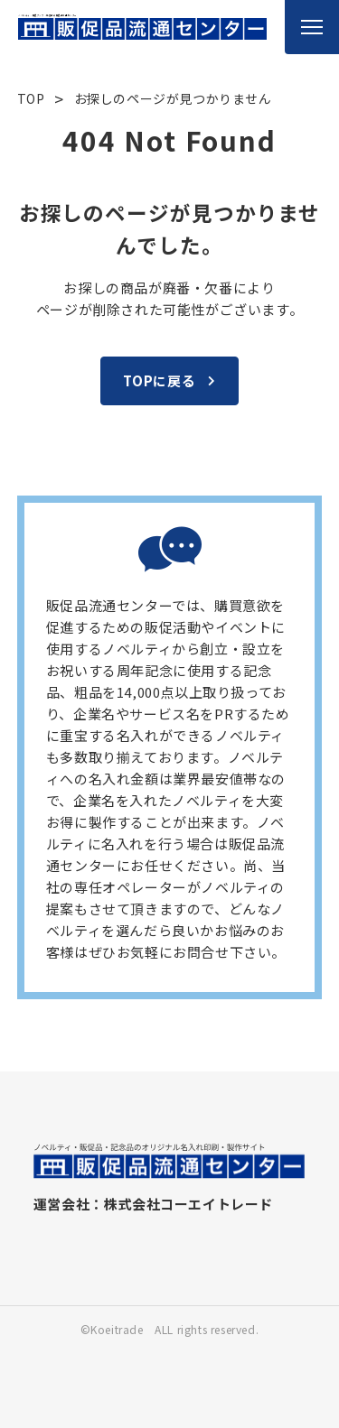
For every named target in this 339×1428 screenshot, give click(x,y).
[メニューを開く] (312, 27)
